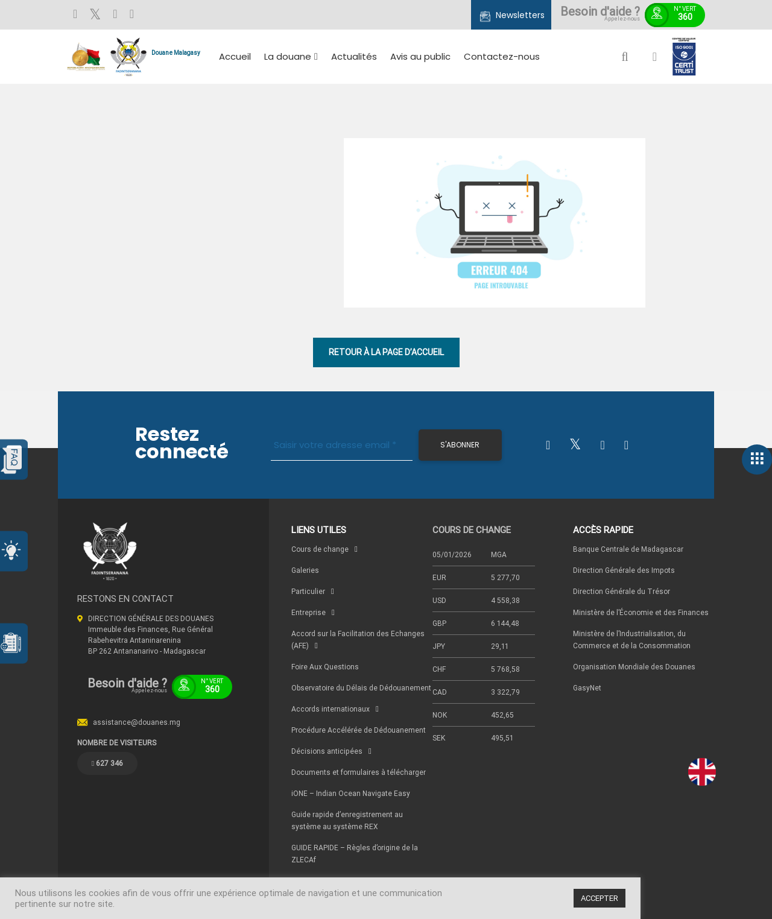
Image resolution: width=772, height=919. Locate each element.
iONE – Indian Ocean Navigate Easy (350, 793)
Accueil (235, 56)
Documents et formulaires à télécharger (358, 772)
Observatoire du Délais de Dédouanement (361, 687)
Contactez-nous (502, 56)
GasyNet (587, 687)
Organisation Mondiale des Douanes (634, 666)
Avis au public (420, 56)
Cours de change (320, 549)
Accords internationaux (330, 708)
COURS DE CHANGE (471, 529)
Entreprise (308, 612)
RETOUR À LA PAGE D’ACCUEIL (386, 352)
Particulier (308, 591)
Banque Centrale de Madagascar (628, 549)
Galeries (305, 570)
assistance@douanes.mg (136, 722)
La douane (287, 56)
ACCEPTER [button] (599, 898)
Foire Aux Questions (325, 666)
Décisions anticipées (326, 751)
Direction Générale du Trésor (621, 591)
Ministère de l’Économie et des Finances (641, 612)
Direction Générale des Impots (624, 570)
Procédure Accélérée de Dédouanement (358, 729)
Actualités (354, 56)
